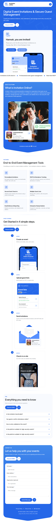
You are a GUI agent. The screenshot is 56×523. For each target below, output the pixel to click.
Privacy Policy (19, 508)
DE (25, 513)
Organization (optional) (12, 480)
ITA (34, 513)
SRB (36, 513)
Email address (10, 473)
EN (22, 513)
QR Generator (37, 508)
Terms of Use (28, 508)
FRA (31, 513)
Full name (9, 466)
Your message (11, 487)
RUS (27, 513)
